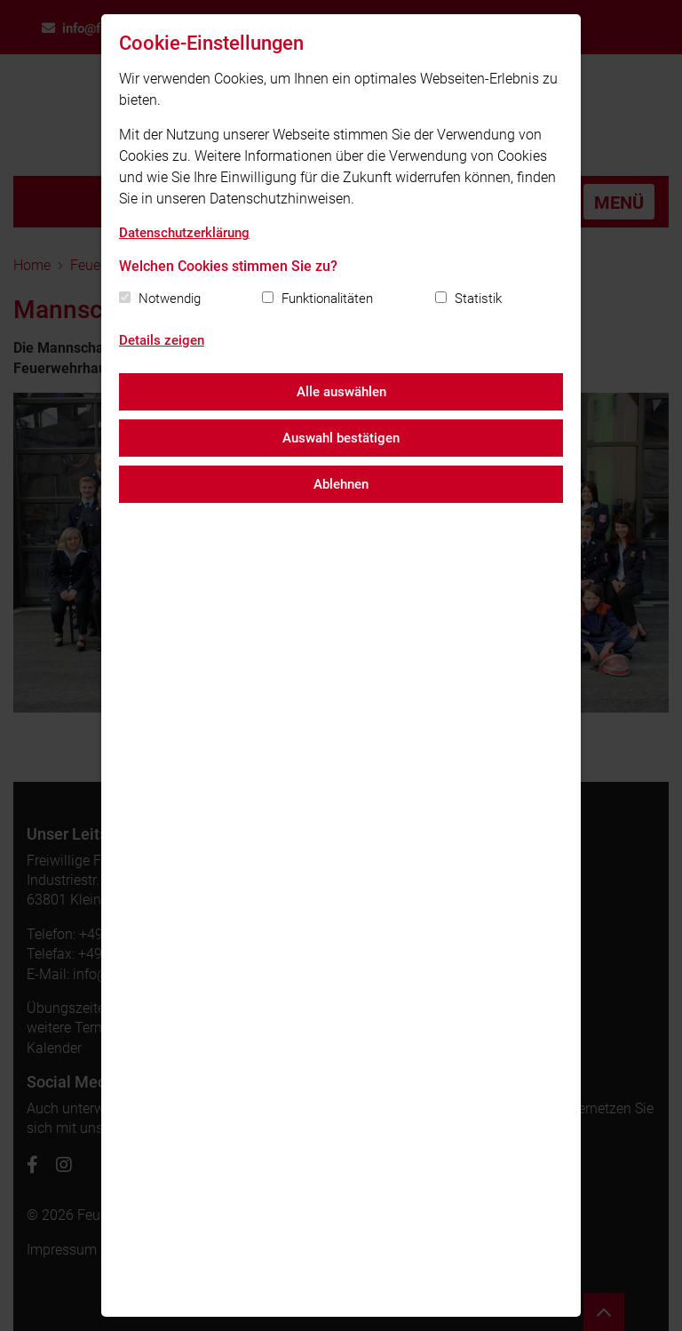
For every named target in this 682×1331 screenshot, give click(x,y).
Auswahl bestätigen (341, 438)
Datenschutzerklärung (184, 233)
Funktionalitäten (327, 299)
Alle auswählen (341, 392)
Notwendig (170, 299)
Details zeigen (161, 340)
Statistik (478, 299)
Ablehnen (341, 484)
